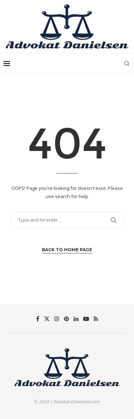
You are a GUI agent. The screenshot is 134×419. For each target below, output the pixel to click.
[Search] (126, 63)
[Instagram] (56, 318)
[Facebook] (37, 318)
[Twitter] (47, 318)
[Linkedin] (76, 318)
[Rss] (96, 318)
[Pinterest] (66, 318)
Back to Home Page (67, 249)
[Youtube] (86, 318)
